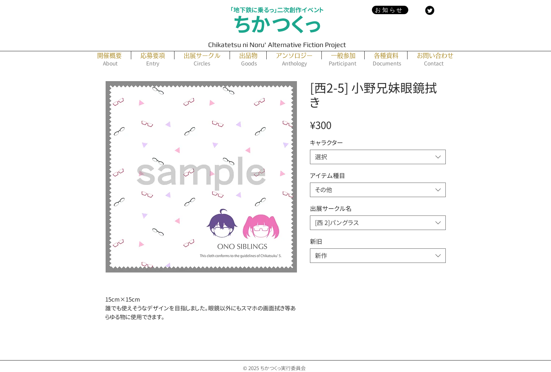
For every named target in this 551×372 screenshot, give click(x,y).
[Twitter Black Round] (429, 10)
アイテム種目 (327, 175)
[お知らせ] (390, 10)
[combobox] (378, 157)
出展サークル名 (331, 208)
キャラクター (326, 143)
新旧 (316, 241)
